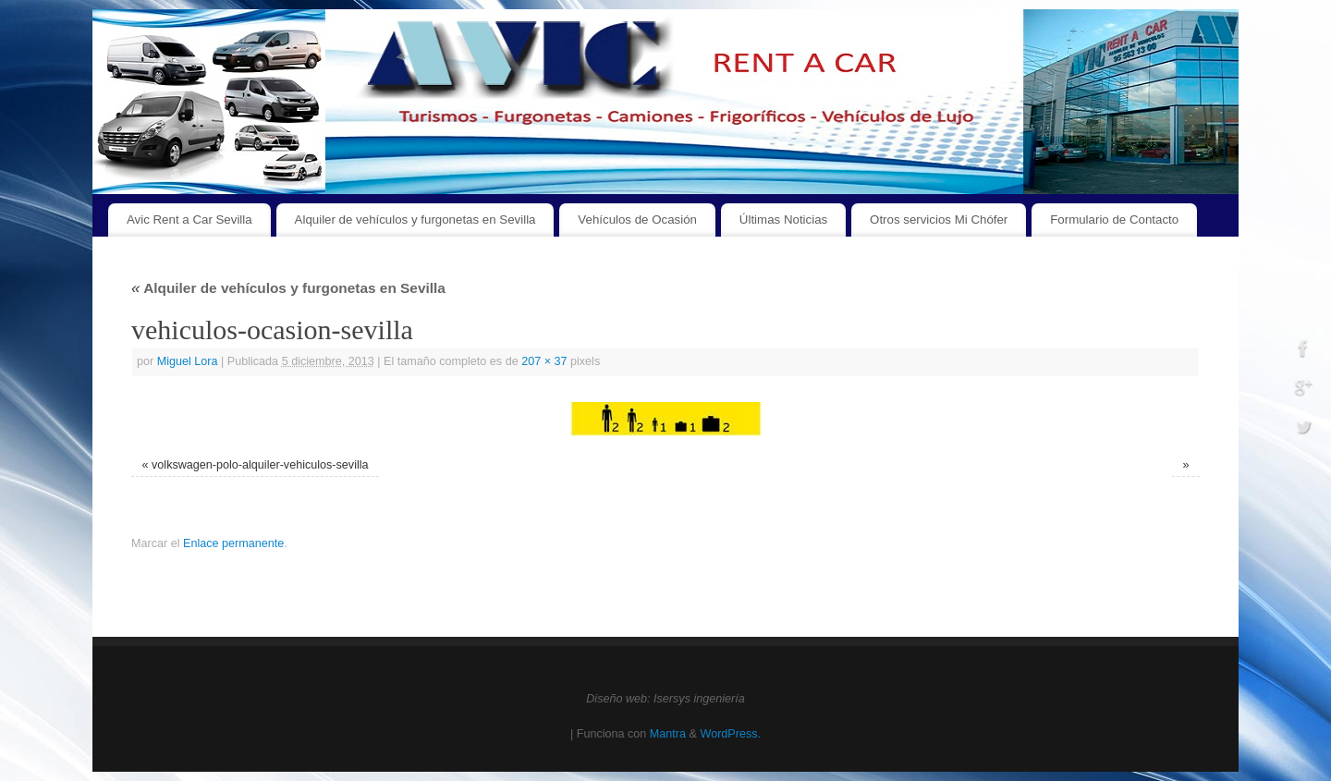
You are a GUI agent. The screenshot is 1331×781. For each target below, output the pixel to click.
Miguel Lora (187, 361)
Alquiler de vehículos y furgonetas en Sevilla (415, 219)
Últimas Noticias (783, 219)
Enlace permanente (233, 543)
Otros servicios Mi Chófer (938, 219)
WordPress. (730, 733)
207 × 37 (544, 361)
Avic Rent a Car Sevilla (189, 219)
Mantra (668, 733)
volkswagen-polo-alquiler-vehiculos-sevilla (260, 464)
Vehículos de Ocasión (637, 219)
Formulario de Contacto (1114, 219)
